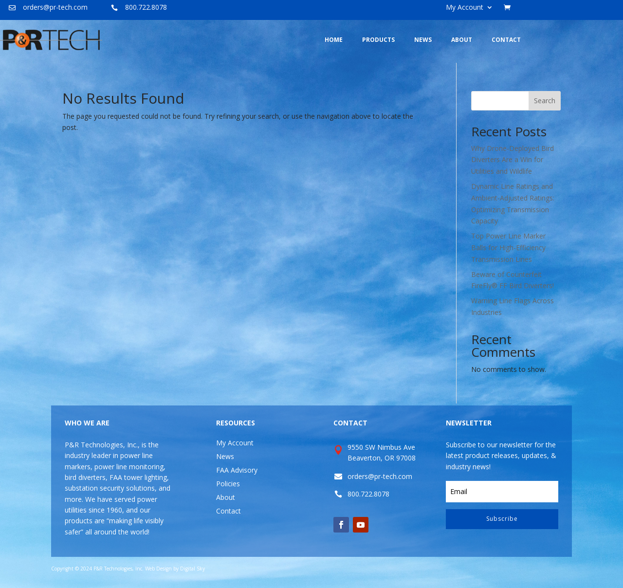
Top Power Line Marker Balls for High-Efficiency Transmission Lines (508, 247)
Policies (228, 483)
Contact (228, 510)
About (225, 497)
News (225, 456)
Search (544, 100)
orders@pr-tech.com (55, 7)
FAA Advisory (236, 470)
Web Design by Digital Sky (175, 568)
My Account (464, 8)
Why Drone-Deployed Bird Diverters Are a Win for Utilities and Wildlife (512, 160)
